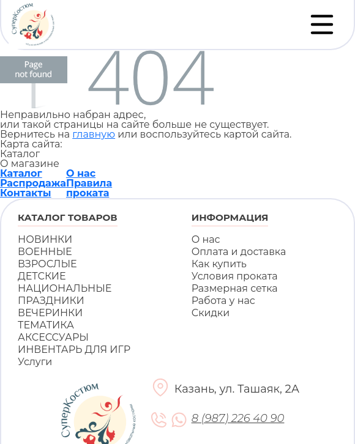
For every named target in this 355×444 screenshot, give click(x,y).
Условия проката (235, 276)
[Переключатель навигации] (321, 24)
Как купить (219, 264)
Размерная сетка (235, 288)
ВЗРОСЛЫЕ (47, 264)
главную (93, 134)
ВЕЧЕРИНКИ (50, 313)
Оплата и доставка (239, 251)
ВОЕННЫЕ (45, 251)
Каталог (21, 173)
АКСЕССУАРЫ (53, 337)
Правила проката (89, 188)
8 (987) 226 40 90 (238, 418)
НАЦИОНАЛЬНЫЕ (64, 288)
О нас (80, 173)
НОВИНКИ (45, 239)
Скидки (211, 313)
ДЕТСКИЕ (42, 276)
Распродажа (33, 183)
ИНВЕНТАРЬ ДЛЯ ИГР (74, 349)
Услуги (35, 362)
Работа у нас (223, 300)
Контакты (25, 193)
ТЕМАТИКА (46, 325)
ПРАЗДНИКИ (51, 300)
